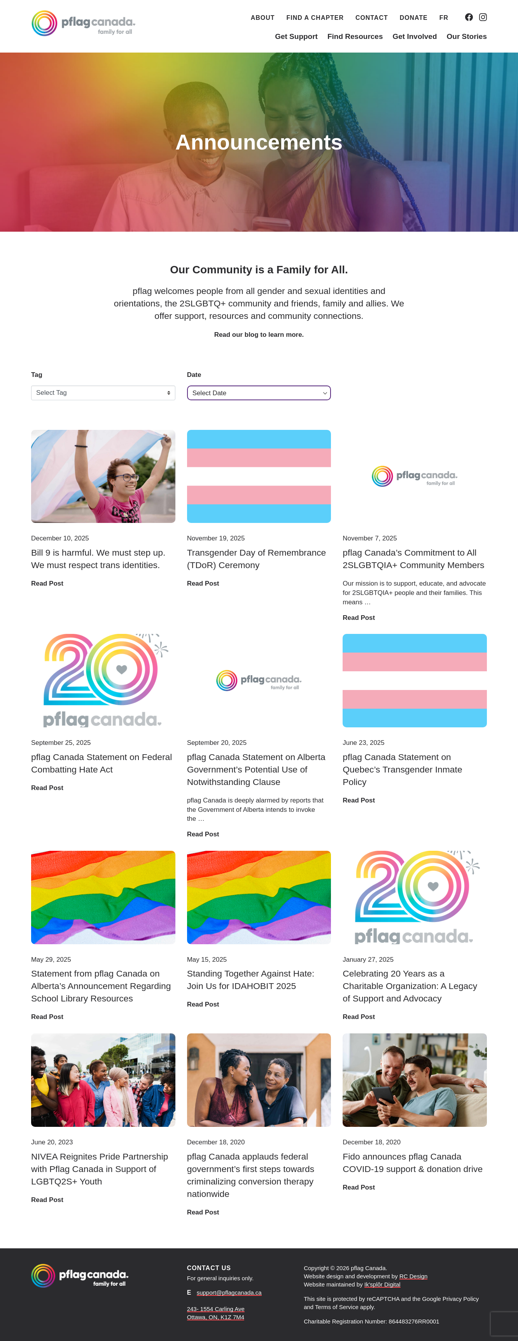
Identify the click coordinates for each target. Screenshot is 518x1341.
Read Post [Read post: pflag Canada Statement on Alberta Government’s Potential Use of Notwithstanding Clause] (203, 834)
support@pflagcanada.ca (229, 1292)
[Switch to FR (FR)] (443, 17)
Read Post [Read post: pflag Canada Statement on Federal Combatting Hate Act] (47, 788)
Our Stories (467, 36)
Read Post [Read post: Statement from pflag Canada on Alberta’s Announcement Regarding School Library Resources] (47, 1017)
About (263, 17)
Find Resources (355, 36)
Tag (36, 374)
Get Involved (414, 36)
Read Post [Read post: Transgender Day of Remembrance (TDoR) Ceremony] (203, 583)
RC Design (413, 1276)
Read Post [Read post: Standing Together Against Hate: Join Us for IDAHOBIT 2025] (203, 1004)
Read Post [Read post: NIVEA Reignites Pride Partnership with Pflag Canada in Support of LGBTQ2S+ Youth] (47, 1200)
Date (194, 374)
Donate (414, 17)
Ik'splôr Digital (382, 1284)
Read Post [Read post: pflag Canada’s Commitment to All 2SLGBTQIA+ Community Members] (359, 617)
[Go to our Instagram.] (483, 17)
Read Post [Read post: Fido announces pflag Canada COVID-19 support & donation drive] (359, 1187)
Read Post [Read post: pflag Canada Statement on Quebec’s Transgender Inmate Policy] (359, 800)
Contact (371, 17)
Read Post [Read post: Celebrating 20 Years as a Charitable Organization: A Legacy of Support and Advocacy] (359, 1017)
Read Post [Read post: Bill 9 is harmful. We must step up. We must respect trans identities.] (47, 583)
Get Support (296, 36)
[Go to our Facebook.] (469, 17)
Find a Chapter (315, 17)
